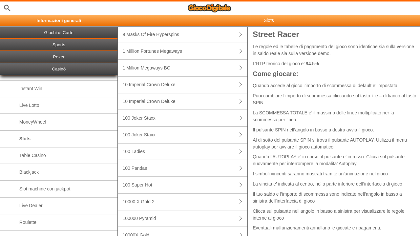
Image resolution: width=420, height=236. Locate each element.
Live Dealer (31, 205)
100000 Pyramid (184, 218)
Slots (25, 138)
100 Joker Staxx (184, 118)
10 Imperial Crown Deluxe (184, 85)
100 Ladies (184, 152)
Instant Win (30, 88)
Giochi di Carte (59, 32)
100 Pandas (184, 168)
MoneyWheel (32, 122)
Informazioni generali (58, 20)
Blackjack (29, 172)
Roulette (27, 222)
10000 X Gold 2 (184, 202)
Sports (58, 44)
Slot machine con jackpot (45, 188)
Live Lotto (29, 105)
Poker (59, 56)
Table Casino (32, 155)
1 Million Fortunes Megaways (184, 51)
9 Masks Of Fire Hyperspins (184, 35)
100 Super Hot (184, 185)
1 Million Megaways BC (184, 68)
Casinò (59, 69)
